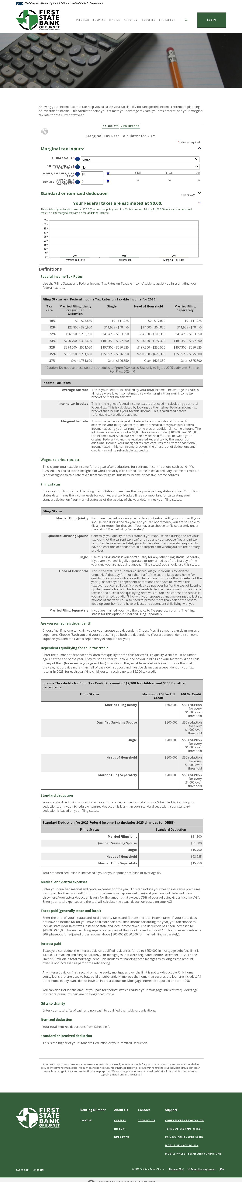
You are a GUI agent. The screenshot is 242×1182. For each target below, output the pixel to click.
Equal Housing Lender (203, 1169)
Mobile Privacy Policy (181, 1145)
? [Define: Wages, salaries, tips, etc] (77, 174)
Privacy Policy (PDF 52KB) (184, 1137)
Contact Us (146, 1120)
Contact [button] (144, 1110)
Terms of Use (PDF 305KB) (183, 1128)
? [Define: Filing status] (77, 159)
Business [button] (99, 20)
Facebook (22, 1170)
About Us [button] (130, 20)
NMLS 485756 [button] (121, 1137)
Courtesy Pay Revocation (184, 1120)
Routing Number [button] (93, 1110)
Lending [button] (114, 20)
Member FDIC (176, 1169)
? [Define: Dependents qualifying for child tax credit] (77, 182)
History (120, 1128)
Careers (120, 1120)
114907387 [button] (86, 1120)
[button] (121, 148)
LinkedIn (38, 1170)
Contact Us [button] (167, 20)
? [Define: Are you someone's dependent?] (77, 166)
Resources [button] (148, 20)
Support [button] (171, 1110)
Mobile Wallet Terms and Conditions (193, 1153)
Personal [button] (83, 20)
